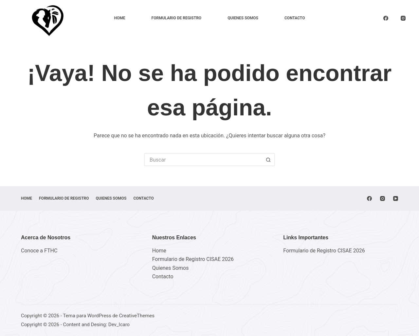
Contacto (294, 18)
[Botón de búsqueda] (268, 159)
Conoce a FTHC (39, 250)
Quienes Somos (243, 18)
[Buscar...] (203, 159)
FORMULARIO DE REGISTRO (177, 18)
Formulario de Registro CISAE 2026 (193, 259)
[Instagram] (403, 18)
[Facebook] (386, 18)
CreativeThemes (137, 316)
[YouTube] (395, 198)
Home (119, 18)
